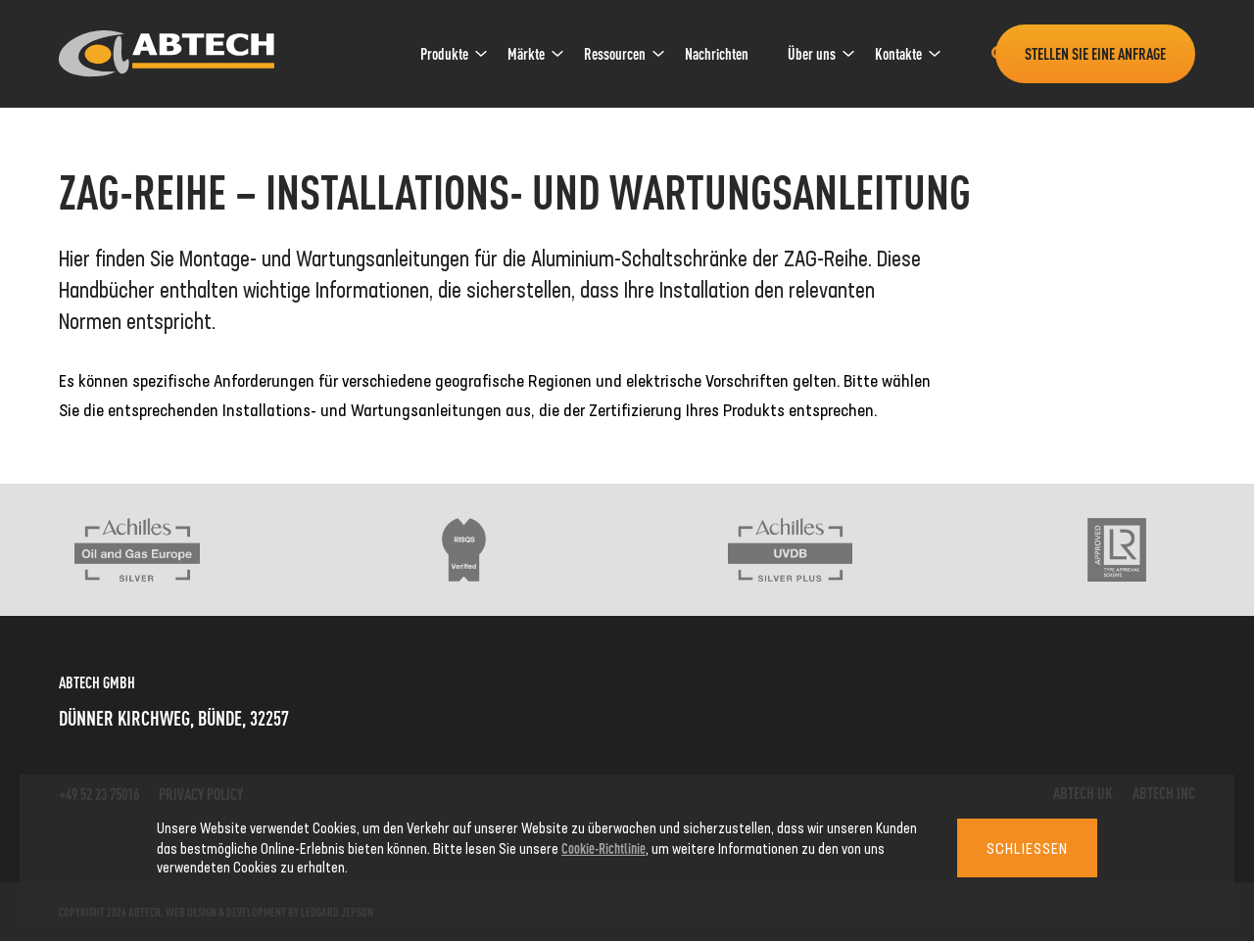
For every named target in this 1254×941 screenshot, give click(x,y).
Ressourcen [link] (615, 53)
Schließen (1027, 848)
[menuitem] (444, 53)
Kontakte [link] (898, 53)
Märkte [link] (526, 53)
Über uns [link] (812, 53)
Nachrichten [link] (716, 53)
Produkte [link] (444, 53)
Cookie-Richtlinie (603, 847)
